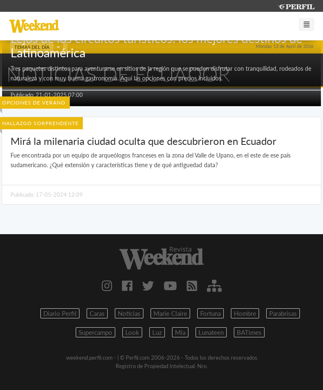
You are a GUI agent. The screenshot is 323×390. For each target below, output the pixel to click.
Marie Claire (170, 313)
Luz (157, 332)
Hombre (245, 313)
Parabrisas (283, 313)
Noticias (129, 313)
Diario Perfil (60, 313)
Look (132, 332)
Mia (180, 332)
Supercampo (95, 332)
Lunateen (211, 332)
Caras (97, 313)
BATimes (249, 332)
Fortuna (210, 313)
